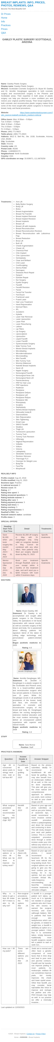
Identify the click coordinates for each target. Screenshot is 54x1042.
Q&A (3, 33)
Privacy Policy (41, 1034)
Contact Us (30, 1034)
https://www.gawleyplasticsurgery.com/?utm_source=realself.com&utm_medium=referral (27, 113)
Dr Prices (6, 14)
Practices (6, 25)
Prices (4, 29)
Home (4, 18)
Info (3, 21)
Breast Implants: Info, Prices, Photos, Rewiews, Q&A (23, 4)
